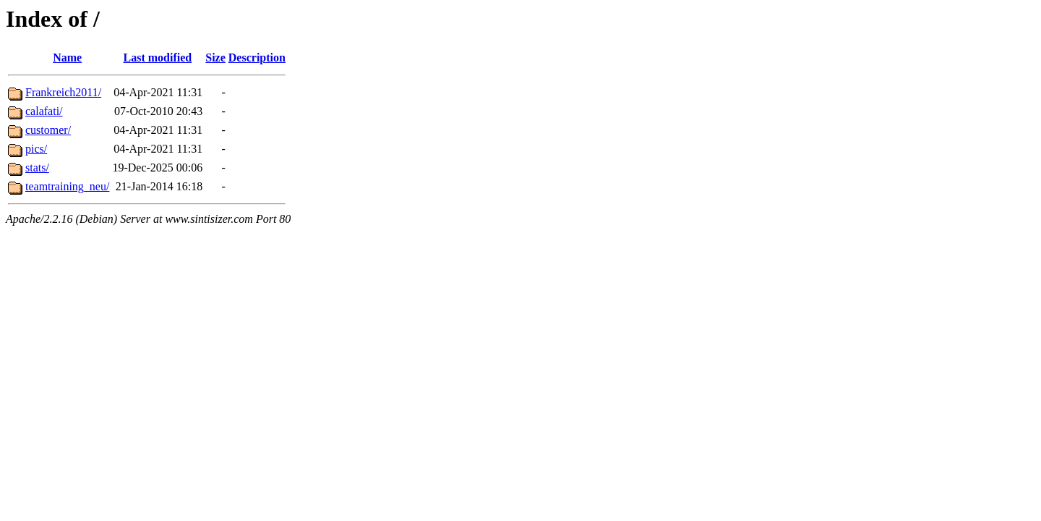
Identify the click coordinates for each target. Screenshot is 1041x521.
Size (215, 57)
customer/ (48, 130)
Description (257, 57)
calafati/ (44, 111)
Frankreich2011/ (63, 92)
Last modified (158, 57)
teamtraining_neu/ (67, 186)
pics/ (36, 149)
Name (67, 57)
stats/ (37, 167)
